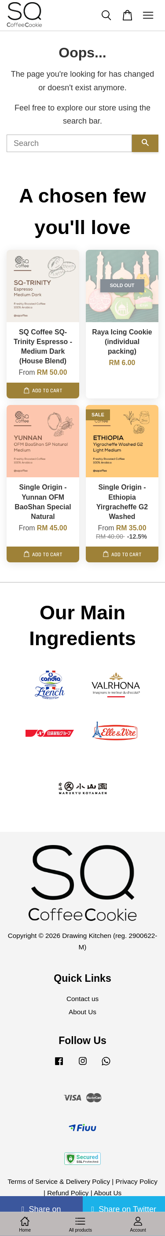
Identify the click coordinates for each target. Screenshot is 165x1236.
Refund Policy (67, 1193)
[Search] (69, 143)
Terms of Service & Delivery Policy (58, 1181)
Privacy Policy (137, 1181)
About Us (82, 1012)
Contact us (82, 998)
